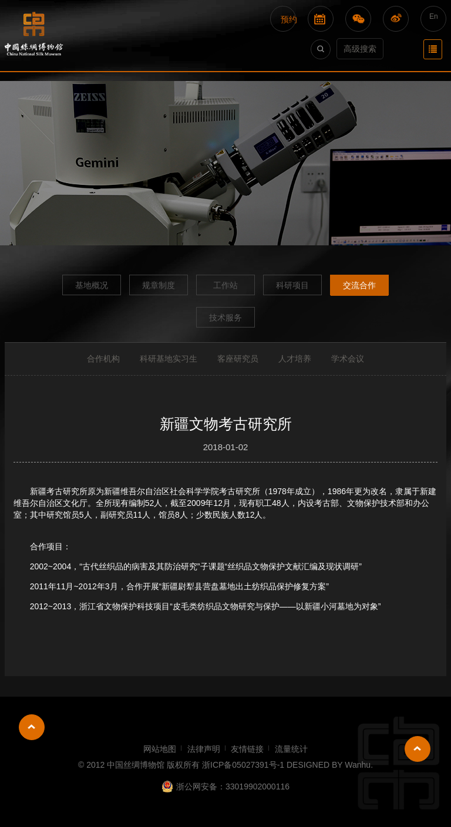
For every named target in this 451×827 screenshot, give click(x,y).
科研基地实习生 (168, 358)
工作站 (225, 285)
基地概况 (91, 285)
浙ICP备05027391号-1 (243, 764)
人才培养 (294, 358)
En (433, 16)
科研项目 (292, 285)
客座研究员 (237, 358)
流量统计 (291, 749)
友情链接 (247, 749)
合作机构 (103, 358)
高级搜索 (360, 48)
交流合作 (359, 285)
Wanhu (358, 764)
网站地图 (159, 749)
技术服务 (225, 317)
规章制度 (158, 285)
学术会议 (347, 358)
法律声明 (203, 749)
